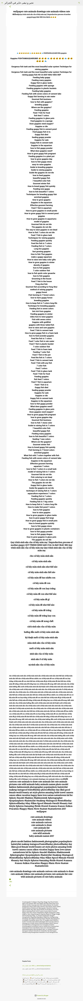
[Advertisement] (41, 947)
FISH (11, 881)
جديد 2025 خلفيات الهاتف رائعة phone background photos (36, 965)
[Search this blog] (73, 3)
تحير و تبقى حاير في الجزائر (19, 2)
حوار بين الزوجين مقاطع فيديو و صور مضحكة (32, 974)
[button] (10, 7)
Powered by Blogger (41, 995)
